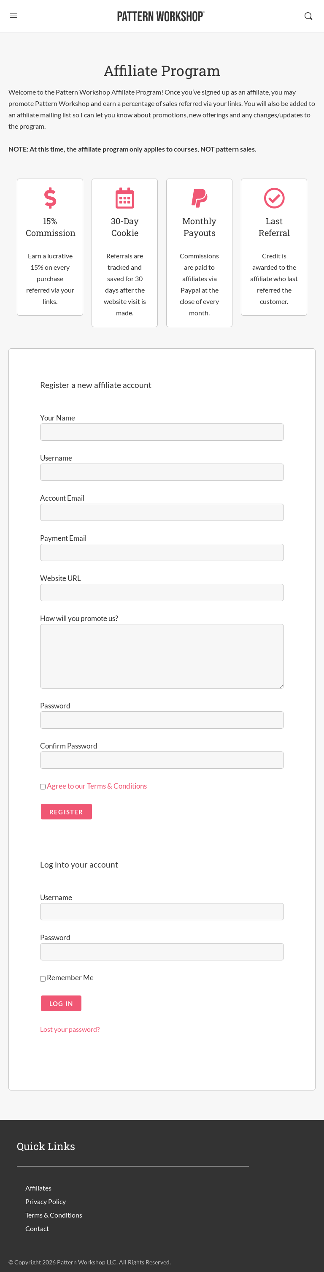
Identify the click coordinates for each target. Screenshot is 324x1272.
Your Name (57, 417)
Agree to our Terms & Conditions (97, 785)
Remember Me (67, 977)
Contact (37, 1228)
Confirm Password (68, 745)
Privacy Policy (45, 1201)
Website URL (60, 578)
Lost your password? (70, 1029)
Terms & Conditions (53, 1215)
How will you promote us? (79, 618)
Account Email (62, 498)
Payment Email (63, 538)
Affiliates (38, 1188)
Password (55, 705)
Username (56, 457)
